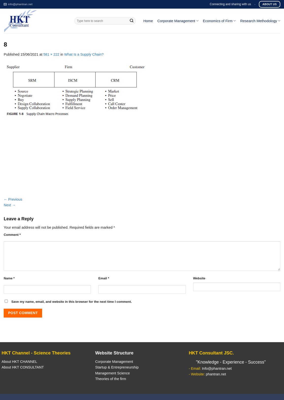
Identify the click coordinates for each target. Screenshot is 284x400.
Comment (12, 235)
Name (9, 278)
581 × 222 (51, 54)
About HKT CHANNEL (19, 362)
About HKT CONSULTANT (23, 367)
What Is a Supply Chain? (84, 54)
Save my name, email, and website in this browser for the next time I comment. (71, 302)
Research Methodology (260, 20)
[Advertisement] (142, 159)
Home (148, 21)
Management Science (112, 373)
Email (103, 278)
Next (10, 205)
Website (199, 278)
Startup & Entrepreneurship (116, 367)
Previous (13, 199)
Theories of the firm (110, 379)
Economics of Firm (219, 20)
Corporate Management (178, 20)
